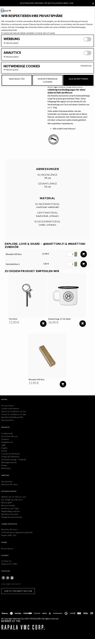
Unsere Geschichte (9, 524)
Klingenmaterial (47, 204)
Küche (4, 451)
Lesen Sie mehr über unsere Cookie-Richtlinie (29, 33)
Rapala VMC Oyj (8, 535)
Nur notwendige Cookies (48, 80)
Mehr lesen (12, 43)
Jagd (3, 445)
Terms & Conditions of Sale (13, 414)
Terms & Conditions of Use (13, 411)
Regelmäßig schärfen (10, 511)
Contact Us (6, 561)
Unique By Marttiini (10, 456)
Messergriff (6, 502)
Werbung (12, 39)
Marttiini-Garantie (9, 514)
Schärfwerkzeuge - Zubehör (14, 459)
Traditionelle (7, 433)
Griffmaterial (47, 212)
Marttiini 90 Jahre (9, 484)
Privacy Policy (7, 405)
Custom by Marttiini (10, 454)
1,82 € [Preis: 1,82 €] (46, 263)
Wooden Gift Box (14, 254)
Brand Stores (7, 548)
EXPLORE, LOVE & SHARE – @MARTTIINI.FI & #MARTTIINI (45, 243)
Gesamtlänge (47, 183)
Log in (4, 584)
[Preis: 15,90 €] (33, 383)
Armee (4, 465)
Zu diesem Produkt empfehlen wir (32, 271)
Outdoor (5, 439)
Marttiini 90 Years (9, 529)
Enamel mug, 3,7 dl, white (59, 319)
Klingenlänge (47, 174)
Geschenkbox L (13, 264)
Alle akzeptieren (78, 78)
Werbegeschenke (9, 462)
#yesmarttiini (7, 420)
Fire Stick (13, 319)
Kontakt (5, 555)
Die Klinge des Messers (12, 500)
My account (15, 584)
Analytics (12, 52)
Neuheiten (6, 468)
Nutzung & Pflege (8, 491)
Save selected (17, 78)
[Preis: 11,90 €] (14, 322)
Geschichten (7, 481)
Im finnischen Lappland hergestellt (17, 532)
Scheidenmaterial (47, 221)
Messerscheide (8, 505)
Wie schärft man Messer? (64, 128)
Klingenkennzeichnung (11, 517)
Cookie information (10, 408)
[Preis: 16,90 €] (53, 322)
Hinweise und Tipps (10, 508)
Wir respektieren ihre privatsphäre (32, 16)
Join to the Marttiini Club (18, 591)
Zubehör (12, 246)
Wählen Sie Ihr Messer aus (13, 497)
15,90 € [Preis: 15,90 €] (45, 253)
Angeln (4, 448)
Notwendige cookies (22, 66)
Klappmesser (7, 442)
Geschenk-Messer (9, 436)
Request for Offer (9, 564)
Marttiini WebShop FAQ (12, 417)
